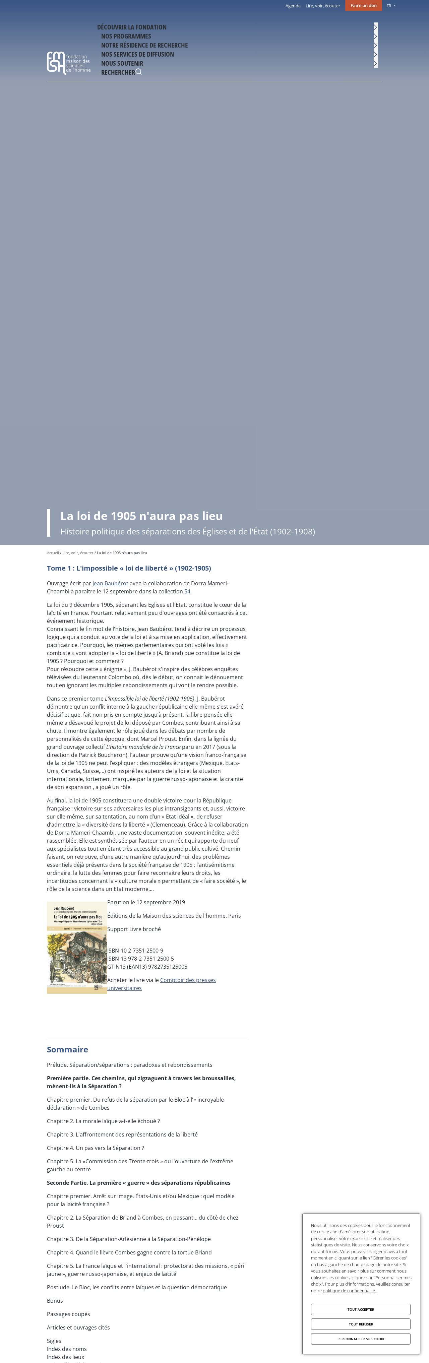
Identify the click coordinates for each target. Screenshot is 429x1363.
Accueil (53, 552)
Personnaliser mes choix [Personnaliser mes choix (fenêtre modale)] (361, 1339)
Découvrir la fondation (127, 25)
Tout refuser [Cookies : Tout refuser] (361, 1324)
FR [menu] (389, 5)
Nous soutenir (346, 25)
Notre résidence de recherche (233, 25)
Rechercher (375, 26)
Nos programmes (177, 25)
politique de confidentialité (349, 1291)
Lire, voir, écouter (323, 6)
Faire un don (364, 5)
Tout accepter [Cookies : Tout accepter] (361, 1309)
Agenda (293, 6)
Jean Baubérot (110, 583)
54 (187, 591)
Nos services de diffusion (297, 25)
